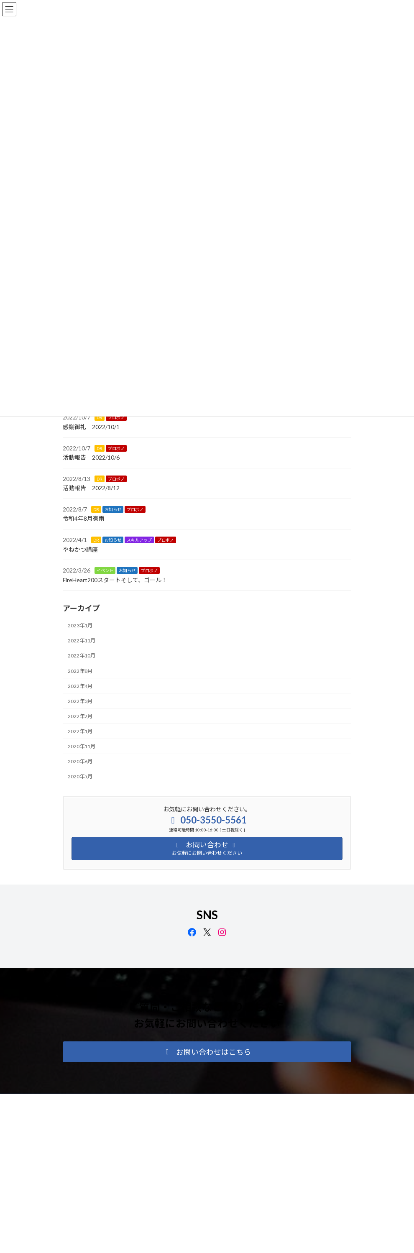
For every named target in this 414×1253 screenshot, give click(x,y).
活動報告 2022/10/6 (91, 457)
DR (99, 417)
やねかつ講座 (80, 549)
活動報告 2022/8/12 (91, 487)
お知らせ (113, 509)
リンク (191, 1101)
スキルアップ (139, 539)
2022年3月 (80, 701)
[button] (207, 1051)
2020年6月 (80, 761)
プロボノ (116, 417)
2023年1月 (80, 625)
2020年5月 (80, 776)
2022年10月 (81, 655)
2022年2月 (80, 716)
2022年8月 (80, 670)
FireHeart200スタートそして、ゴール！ (115, 579)
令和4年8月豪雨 (84, 518)
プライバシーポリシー (96, 1101)
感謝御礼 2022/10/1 (91, 426)
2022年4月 (80, 686)
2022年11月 (81, 640)
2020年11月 (81, 746)
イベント (105, 570)
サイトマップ (152, 1101)
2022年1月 (80, 731)
